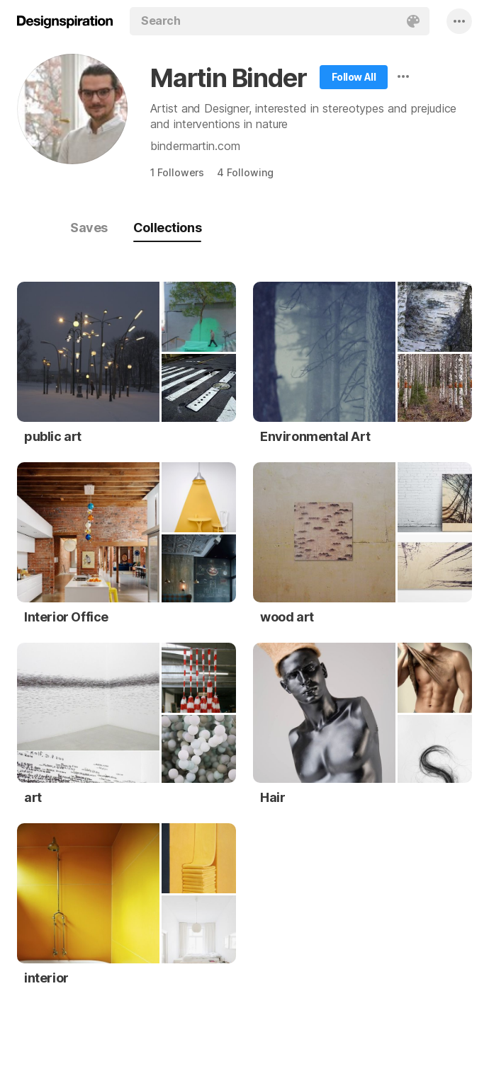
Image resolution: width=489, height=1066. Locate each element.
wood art (287, 616)
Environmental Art (315, 436)
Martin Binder (228, 77)
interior (46, 977)
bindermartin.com (195, 146)
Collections (167, 227)
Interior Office (66, 616)
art (33, 797)
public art (53, 436)
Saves (89, 227)
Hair (272, 797)
